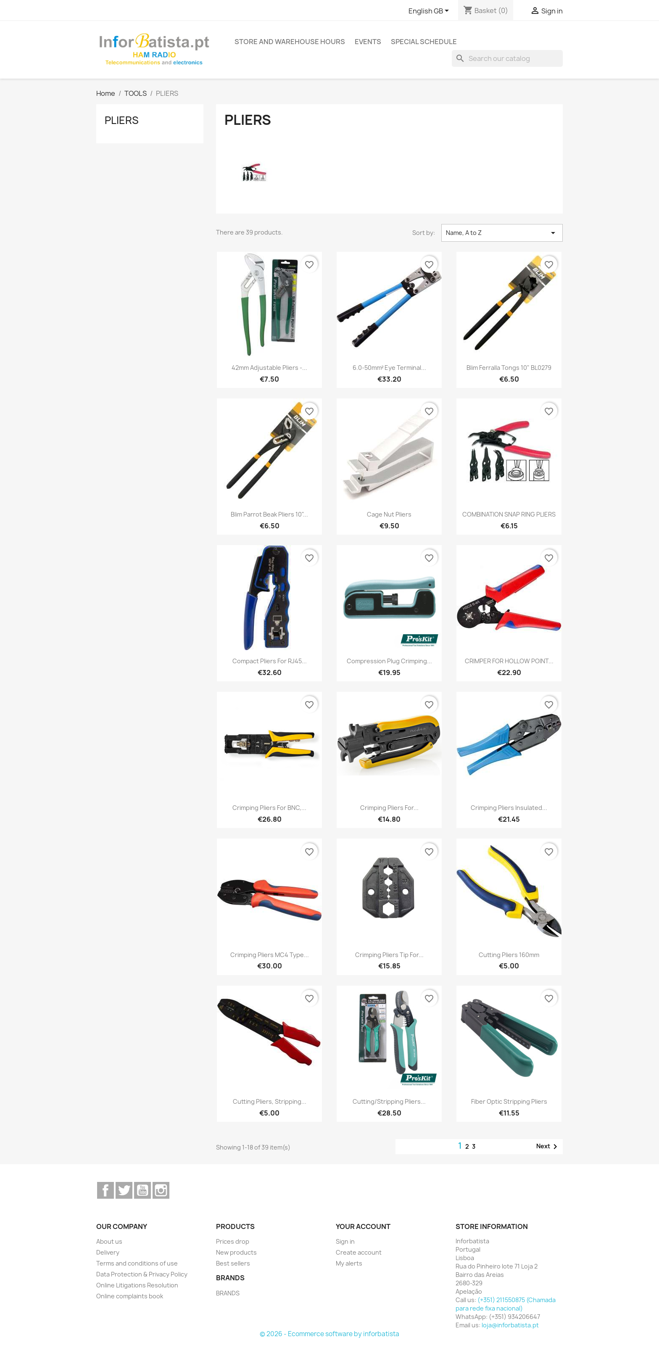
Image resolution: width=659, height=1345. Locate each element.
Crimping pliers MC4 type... (269, 955)
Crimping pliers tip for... (389, 955)
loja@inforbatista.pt (510, 1325)
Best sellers (233, 1263)
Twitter (124, 1190)
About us (109, 1241)
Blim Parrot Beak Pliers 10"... (269, 514)
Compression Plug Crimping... (389, 661)
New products (236, 1252)
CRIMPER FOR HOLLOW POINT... (509, 661)
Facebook (105, 1190)
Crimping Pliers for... (389, 808)
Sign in (345, 1241)
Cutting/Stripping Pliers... (389, 1101)
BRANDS (228, 1293)
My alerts (349, 1263)
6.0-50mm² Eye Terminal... (390, 368)
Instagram (161, 1190)
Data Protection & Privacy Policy (141, 1274)
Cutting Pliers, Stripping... (269, 1101)
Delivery (107, 1252)
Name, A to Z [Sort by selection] (502, 233)
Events (368, 41)
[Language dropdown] (430, 11)
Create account (359, 1252)
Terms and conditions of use (137, 1263)
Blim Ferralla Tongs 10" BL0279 (509, 368)
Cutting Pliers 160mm (509, 955)
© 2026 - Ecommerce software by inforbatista (329, 1333)
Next (548, 1147)
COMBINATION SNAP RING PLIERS (509, 514)
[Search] (507, 58)
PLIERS (122, 120)
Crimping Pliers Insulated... (509, 808)
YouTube (142, 1190)
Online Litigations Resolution (137, 1285)
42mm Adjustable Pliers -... (269, 368)
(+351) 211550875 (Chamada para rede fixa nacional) (506, 1304)
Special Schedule (424, 41)
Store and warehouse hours (290, 41)
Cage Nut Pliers (389, 514)
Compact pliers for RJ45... (269, 661)
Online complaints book (129, 1296)
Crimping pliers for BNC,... (269, 808)
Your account (363, 1226)
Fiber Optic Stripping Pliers (509, 1101)
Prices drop (232, 1241)
